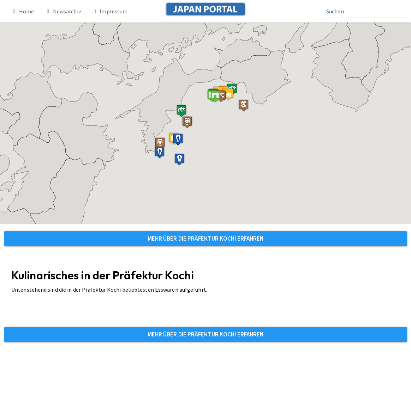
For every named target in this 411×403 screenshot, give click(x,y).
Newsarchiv (62, 11)
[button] (215, 96)
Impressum (109, 11)
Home (22, 11)
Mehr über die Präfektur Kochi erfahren (206, 238)
